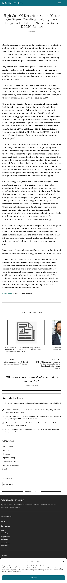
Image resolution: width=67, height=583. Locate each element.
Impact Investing (8, 458)
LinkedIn (4, 556)
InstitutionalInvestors (5, 544)
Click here (7, 293)
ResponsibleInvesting (5, 538)
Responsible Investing (10, 465)
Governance (6, 454)
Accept (33, 578)
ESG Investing (12, 3)
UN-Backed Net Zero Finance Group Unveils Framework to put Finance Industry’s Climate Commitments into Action (23, 350)
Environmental (7, 446)
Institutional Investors (10, 461)
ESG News (31, 10)
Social (4, 469)
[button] (64, 561)
